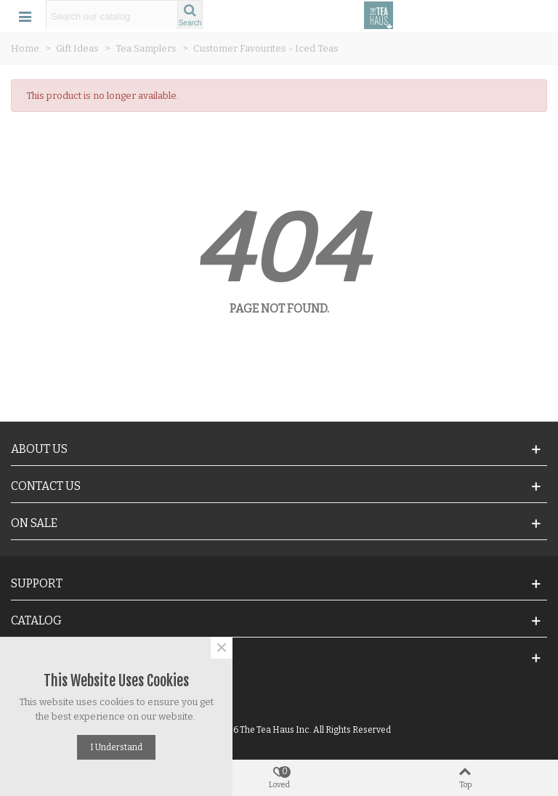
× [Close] (221, 648)
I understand (116, 747)
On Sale (34, 523)
